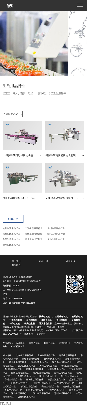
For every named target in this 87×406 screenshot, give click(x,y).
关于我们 (16, 261)
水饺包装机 (14, 323)
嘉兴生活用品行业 (11, 234)
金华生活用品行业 (11, 239)
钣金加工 (20, 343)
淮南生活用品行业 (41, 383)
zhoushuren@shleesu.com (22, 303)
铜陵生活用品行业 (28, 386)
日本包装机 (46, 320)
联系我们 (16, 265)
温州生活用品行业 (56, 228)
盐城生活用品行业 (26, 365)
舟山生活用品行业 (56, 239)
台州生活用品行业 (11, 244)
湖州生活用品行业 (33, 234)
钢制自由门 (64, 343)
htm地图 (51, 327)
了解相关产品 (12, 114)
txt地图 (61, 327)
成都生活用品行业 (26, 397)
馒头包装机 (29, 323)
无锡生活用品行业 (30, 359)
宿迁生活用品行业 (34, 369)
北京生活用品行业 (24, 355)
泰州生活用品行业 (13, 369)
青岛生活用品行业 (13, 390)
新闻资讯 (70, 261)
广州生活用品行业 (56, 390)
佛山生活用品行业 (41, 393)
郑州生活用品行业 (34, 390)
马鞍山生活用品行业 (64, 383)
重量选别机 (34, 343)
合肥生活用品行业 (56, 379)
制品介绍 (43, 261)
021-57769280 (16, 298)
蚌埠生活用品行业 (20, 383)
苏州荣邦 (41, 334)
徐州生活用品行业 (52, 359)
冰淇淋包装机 (45, 323)
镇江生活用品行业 (69, 365)
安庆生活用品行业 (50, 386)
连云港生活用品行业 (62, 362)
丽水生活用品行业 (34, 379)
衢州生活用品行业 (33, 239)
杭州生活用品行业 (11, 228)
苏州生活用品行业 (17, 362)
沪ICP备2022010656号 (56, 330)
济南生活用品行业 (71, 386)
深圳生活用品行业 (20, 393)
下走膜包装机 (15, 320)
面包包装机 (31, 320)
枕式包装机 (44, 316)
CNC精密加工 (18, 346)
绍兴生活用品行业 (56, 234)
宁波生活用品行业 (33, 228)
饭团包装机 (61, 320)
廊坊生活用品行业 (67, 355)
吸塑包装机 (49, 343)
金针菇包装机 (61, 316)
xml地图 (39, 327)
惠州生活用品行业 (63, 393)
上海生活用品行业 (46, 355)
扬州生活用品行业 (48, 365)
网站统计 (6, 403)
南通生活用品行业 (39, 362)
